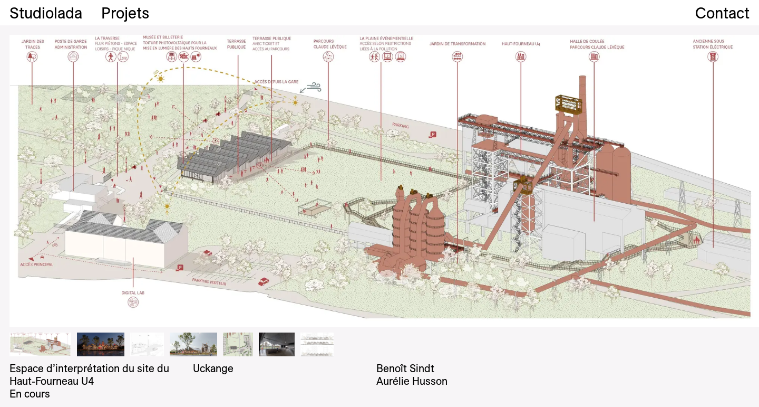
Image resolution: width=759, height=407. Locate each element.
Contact (722, 12)
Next (569, 181)
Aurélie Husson (411, 380)
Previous (190, 181)
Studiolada (45, 12)
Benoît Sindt (405, 368)
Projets (125, 12)
